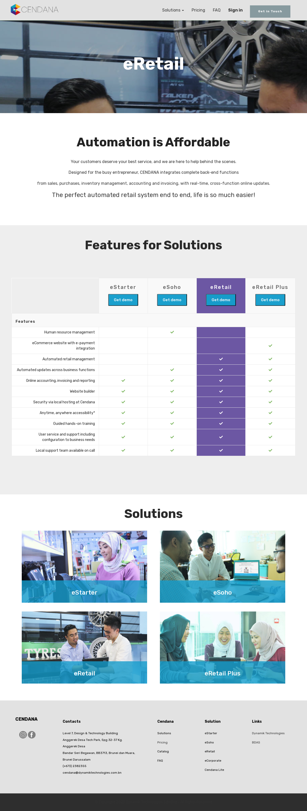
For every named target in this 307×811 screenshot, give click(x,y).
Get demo (123, 310)
